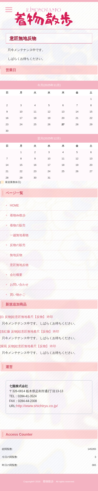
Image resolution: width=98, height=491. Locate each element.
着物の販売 (17, 225)
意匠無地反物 (19, 265)
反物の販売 (17, 245)
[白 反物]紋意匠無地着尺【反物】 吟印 (26, 316)
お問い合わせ (19, 284)
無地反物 (16, 255)
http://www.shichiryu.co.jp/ (37, 406)
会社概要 (16, 274)
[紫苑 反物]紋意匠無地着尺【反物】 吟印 (28, 346)
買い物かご (17, 294)
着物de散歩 (18, 215)
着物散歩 (48, 481)
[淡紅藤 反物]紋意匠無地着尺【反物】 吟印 (29, 331)
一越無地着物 (19, 235)
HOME (14, 205)
